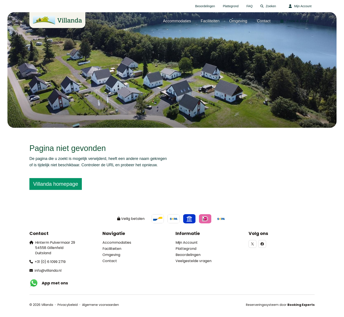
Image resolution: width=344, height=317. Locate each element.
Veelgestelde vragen (193, 260)
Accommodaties (116, 242)
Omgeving (111, 254)
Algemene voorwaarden (100, 305)
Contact (109, 260)
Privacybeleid (67, 305)
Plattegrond (186, 248)
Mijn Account (187, 242)
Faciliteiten (111, 248)
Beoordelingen (188, 254)
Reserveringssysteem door (280, 305)
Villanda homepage (55, 184)
